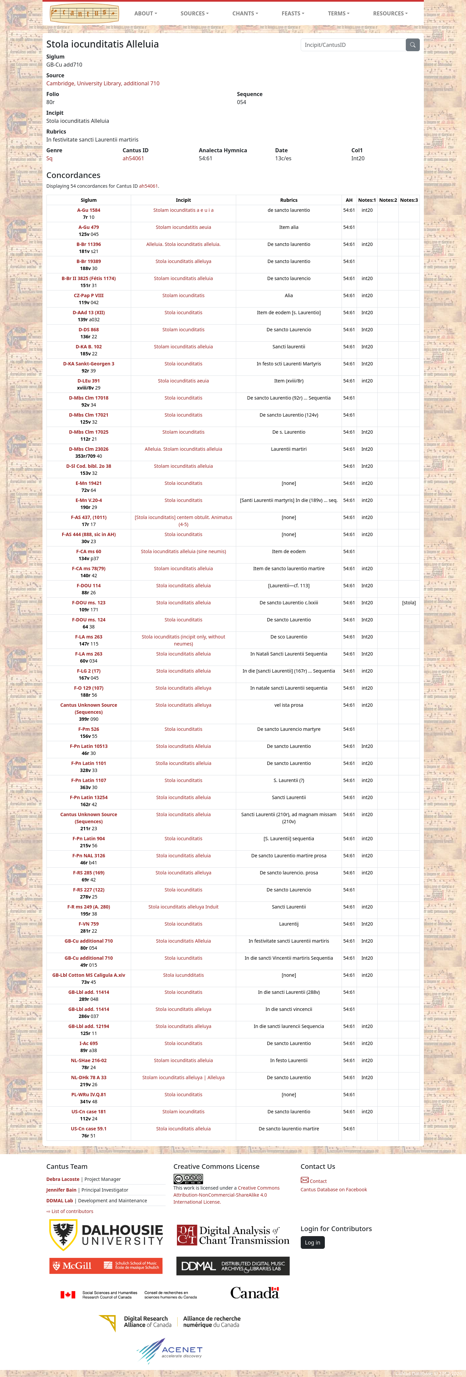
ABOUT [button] (143, 13)
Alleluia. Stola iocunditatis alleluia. (183, 244)
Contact (314, 1181)
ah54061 (134, 158)
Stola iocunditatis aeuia (183, 380)
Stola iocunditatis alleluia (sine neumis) (183, 551)
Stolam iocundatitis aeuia (183, 227)
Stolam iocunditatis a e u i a (183, 210)
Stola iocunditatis (183, 312)
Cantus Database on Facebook (334, 1189)
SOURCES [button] (193, 13)
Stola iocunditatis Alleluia (183, 746)
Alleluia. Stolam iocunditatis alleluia (183, 449)
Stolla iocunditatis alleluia (183, 763)
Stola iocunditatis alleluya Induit (184, 906)
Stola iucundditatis (183, 975)
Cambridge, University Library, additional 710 (103, 83)
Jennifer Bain (62, 1190)
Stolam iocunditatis (184, 295)
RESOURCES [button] (388, 13)
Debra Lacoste (63, 1179)
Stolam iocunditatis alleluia (183, 278)
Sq (49, 158)
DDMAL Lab (59, 1200)
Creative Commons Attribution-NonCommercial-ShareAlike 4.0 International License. (227, 1195)
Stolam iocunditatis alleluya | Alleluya (183, 1077)
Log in (312, 1242)
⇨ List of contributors (69, 1211)
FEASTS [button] (291, 13)
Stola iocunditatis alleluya (183, 261)
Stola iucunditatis (183, 958)
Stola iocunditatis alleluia (183, 585)
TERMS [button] (337, 13)
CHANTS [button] (243, 13)
